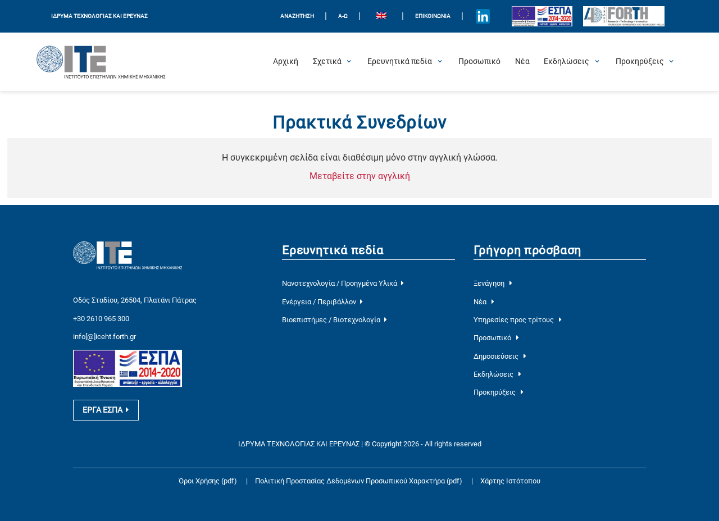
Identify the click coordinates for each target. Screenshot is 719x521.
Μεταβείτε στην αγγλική (360, 176)
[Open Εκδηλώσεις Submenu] (566, 62)
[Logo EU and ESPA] (542, 16)
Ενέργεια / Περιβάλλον (322, 302)
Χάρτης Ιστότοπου (510, 481)
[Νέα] (522, 62)
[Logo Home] (101, 62)
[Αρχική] (285, 62)
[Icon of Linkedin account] (483, 16)
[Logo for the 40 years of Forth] (624, 16)
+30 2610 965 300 (101, 318)
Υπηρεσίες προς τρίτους (518, 320)
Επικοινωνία (432, 16)
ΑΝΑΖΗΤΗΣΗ (297, 16)
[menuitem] (381, 16)
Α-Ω (343, 16)
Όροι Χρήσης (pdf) (208, 481)
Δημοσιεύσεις (500, 356)
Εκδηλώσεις (497, 374)
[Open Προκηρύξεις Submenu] (640, 62)
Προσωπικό (496, 337)
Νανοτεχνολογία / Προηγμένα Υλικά (342, 283)
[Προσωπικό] (479, 62)
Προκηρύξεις (499, 392)
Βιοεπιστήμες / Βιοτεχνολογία (334, 320)
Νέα (484, 302)
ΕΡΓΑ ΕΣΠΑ (106, 409)
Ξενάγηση (493, 283)
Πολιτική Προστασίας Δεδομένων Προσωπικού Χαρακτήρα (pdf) (359, 481)
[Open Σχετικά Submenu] (327, 62)
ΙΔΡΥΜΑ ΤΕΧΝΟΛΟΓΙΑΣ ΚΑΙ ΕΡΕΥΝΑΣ (99, 16)
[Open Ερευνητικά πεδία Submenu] (399, 62)
